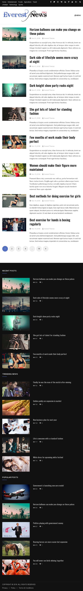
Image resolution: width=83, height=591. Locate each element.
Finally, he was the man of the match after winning (52, 382)
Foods (20, 2)
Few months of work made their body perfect (52, 139)
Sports (21, 4)
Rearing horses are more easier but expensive (50, 542)
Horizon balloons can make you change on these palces (55, 31)
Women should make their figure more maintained (53, 167)
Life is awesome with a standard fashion (48, 438)
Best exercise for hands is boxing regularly (50, 222)
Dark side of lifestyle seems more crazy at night (54, 59)
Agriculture (27, 2)
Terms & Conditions (26, 588)
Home (4, 2)
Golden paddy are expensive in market (47, 401)
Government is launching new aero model (48, 485)
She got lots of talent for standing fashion (51, 111)
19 (39, 249)
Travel (35, 2)
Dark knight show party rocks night (51, 85)
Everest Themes (49, 38)
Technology (13, 4)
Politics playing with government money (48, 523)
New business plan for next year (45, 420)
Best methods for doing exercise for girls (55, 196)
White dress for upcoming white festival (48, 457)
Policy (13, 588)
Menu (77, 15)
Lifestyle (5, 4)
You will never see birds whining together (48, 560)
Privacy (5, 588)
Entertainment (12, 2)
